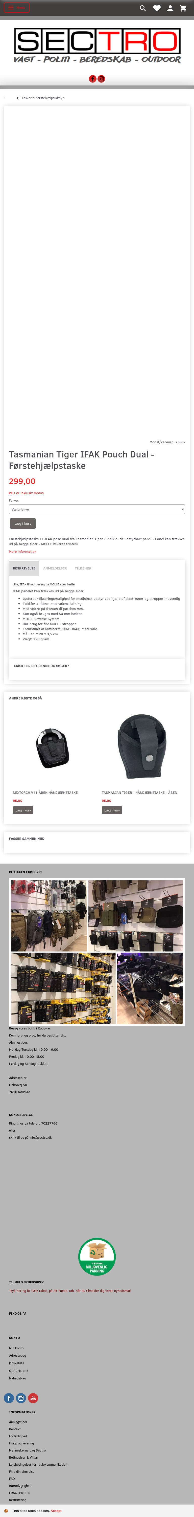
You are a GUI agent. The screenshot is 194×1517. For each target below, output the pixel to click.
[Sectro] (97, 45)
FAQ (12, 1478)
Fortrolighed (18, 1436)
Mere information (23, 551)
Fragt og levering (21, 1443)
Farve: (14, 500)
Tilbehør (83, 568)
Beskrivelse (24, 568)
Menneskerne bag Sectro (27, 1450)
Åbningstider (18, 1422)
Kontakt (15, 1429)
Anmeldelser (55, 568)
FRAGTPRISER (19, 1492)
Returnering (17, 1500)
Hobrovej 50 (18, 1085)
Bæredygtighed (20, 1485)
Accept (56, 1511)
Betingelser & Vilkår (23, 1457)
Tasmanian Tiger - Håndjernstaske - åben (139, 792)
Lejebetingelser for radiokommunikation (38, 1464)
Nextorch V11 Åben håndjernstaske (45, 792)
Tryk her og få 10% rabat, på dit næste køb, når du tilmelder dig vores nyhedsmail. (70, 1290)
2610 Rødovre (19, 1092)
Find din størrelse (21, 1471)
